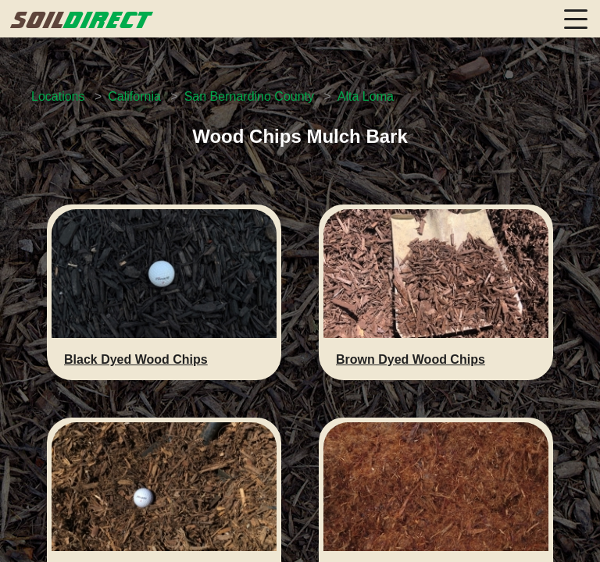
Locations (58, 96)
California (134, 96)
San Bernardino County (249, 96)
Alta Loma (366, 96)
